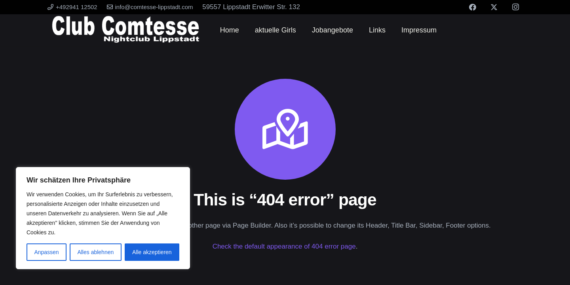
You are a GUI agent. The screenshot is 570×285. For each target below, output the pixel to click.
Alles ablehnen (95, 252)
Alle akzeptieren (152, 252)
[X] (494, 7)
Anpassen (46, 252)
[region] (103, 218)
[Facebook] (473, 7)
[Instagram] (515, 7)
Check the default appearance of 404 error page (284, 246)
